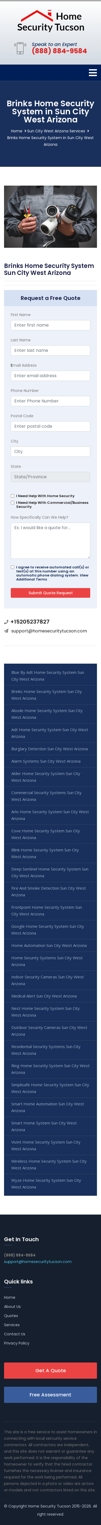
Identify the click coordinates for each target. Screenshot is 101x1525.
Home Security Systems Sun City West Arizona (47, 961)
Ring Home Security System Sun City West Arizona (50, 1069)
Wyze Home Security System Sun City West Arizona (46, 1183)
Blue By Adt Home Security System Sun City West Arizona (47, 676)
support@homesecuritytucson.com (49, 631)
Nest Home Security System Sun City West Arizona (45, 1012)
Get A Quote (50, 1370)
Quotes (11, 1315)
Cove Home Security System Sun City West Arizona (45, 834)
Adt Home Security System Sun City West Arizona (49, 733)
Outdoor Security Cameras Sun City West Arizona (49, 1031)
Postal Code (22, 416)
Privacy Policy (16, 1343)
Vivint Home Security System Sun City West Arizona (46, 1145)
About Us (12, 1306)
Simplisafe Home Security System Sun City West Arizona (50, 1088)
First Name (21, 314)
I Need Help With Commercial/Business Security (52, 505)
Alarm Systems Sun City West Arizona (46, 761)
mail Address (24, 365)
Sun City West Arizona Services (56, 131)
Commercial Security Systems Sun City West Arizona (46, 796)
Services (12, 1325)
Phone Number (25, 390)
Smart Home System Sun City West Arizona (44, 1126)
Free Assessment (50, 1394)
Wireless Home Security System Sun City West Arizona (49, 1164)
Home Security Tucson (49, 1506)
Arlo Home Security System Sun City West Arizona (50, 815)
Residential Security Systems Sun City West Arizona (46, 1050)
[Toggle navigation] (93, 72)
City (14, 441)
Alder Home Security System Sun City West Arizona (45, 777)
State (16, 466)
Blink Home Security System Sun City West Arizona (45, 853)
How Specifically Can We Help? (39, 517)
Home (16, 131)
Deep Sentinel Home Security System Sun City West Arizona (49, 872)
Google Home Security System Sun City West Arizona (47, 930)
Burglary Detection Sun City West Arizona (49, 748)
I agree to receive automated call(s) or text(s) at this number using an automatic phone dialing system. (52, 573)
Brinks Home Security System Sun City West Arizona (46, 695)
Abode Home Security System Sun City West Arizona (47, 714)
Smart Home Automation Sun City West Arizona (47, 1107)
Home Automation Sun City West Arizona (49, 945)
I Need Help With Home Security (45, 496)
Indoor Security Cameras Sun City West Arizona (47, 980)
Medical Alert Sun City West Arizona (44, 996)
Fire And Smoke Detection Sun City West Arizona (48, 891)
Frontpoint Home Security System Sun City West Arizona (46, 910)
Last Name (21, 340)
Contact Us (14, 1334)
